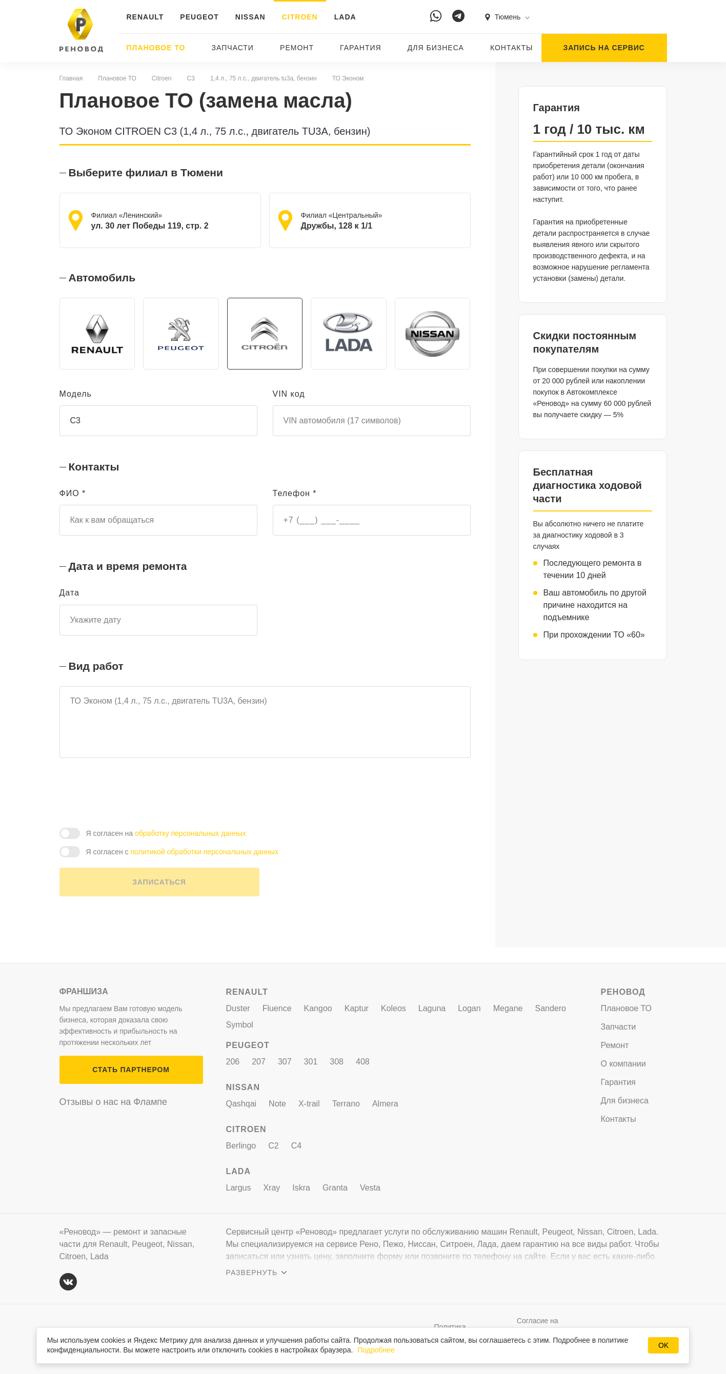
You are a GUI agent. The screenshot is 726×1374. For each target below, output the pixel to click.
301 (311, 1061)
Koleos (393, 1008)
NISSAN (250, 17)
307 (285, 1061)
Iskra (301, 1187)
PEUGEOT (199, 17)
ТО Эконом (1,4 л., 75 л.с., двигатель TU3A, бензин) (265, 731)
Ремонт (297, 48)
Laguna (432, 1008)
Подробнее (376, 1350)
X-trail (309, 1103)
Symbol (239, 1024)
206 (233, 1061)
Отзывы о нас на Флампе (113, 1102)
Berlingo (241, 1145)
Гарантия (360, 48)
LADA (345, 17)
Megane (508, 1008)
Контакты (511, 48)
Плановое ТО (156, 48)
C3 (191, 78)
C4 (296, 1145)
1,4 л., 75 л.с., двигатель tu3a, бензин (263, 78)
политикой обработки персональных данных (204, 867)
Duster (238, 1008)
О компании (623, 1063)
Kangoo (318, 1008)
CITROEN (300, 17)
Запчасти (233, 48)
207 (259, 1061)
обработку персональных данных (190, 849)
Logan (469, 1008)
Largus (238, 1187)
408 (363, 1061)
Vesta (370, 1187)
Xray (271, 1187)
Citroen (162, 78)
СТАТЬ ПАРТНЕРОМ (130, 1069)
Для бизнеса (436, 48)
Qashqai (241, 1103)
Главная (71, 78)
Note (277, 1103)
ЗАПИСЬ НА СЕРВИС (604, 48)
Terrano (346, 1103)
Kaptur (357, 1008)
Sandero (551, 1008)
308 (337, 1061)
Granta (335, 1187)
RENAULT (145, 17)
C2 (273, 1145)
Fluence (277, 1008)
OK (663, 1345)
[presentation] (137, 807)
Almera (385, 1103)
